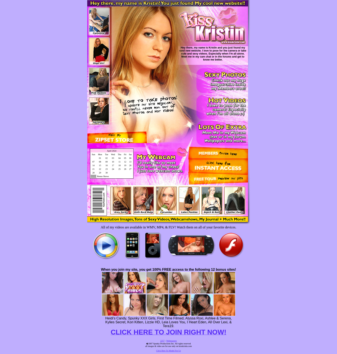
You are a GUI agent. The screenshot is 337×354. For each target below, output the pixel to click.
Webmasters (171, 341)
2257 (162, 341)
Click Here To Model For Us (168, 350)
